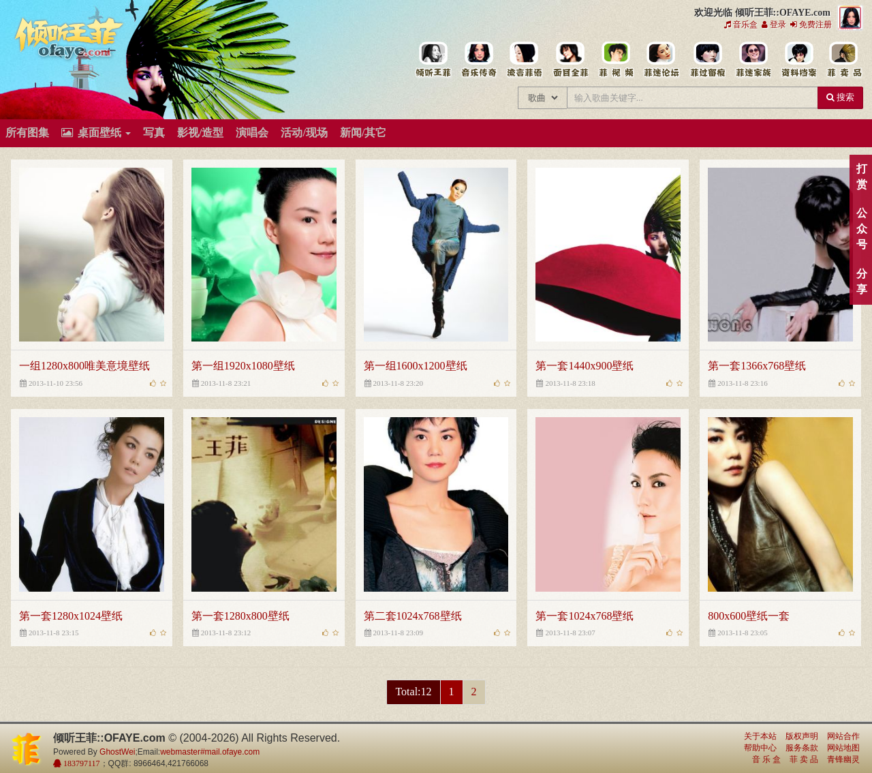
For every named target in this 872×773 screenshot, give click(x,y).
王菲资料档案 (798, 60)
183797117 (80, 763)
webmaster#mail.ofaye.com (210, 752)
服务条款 (801, 748)
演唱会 (252, 132)
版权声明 (801, 736)
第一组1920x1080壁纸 (243, 366)
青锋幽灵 (843, 759)
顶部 (851, 465)
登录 (774, 24)
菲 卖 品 (804, 759)
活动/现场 (304, 132)
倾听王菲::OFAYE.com (69, 41)
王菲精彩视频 (615, 60)
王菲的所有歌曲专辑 (478, 60)
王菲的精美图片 (570, 60)
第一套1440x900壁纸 (584, 366)
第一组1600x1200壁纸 (415, 366)
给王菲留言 (707, 60)
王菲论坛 (661, 60)
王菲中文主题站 (433, 60)
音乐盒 (741, 24)
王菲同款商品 (843, 60)
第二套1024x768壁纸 (413, 616)
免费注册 (811, 24)
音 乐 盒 (766, 759)
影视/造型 (200, 132)
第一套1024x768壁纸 (584, 616)
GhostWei (117, 752)
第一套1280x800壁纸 (240, 616)
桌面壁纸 (96, 132)
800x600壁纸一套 (749, 616)
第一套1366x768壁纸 (757, 366)
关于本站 (760, 736)
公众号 (861, 228)
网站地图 (843, 748)
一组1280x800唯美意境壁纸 (84, 366)
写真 (154, 132)
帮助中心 (760, 748)
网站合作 (843, 736)
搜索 (840, 97)
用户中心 (752, 60)
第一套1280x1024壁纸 (71, 616)
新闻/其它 (363, 132)
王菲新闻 (524, 60)
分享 (861, 281)
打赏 (861, 176)
